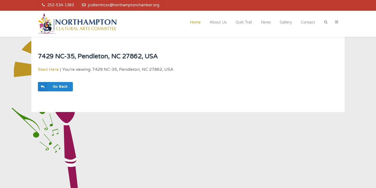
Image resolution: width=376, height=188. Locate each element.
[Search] (325, 22)
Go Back (52, 86)
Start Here (48, 69)
